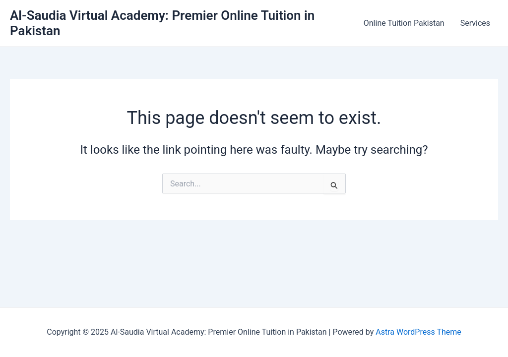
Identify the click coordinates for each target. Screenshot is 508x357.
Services (475, 23)
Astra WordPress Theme (418, 332)
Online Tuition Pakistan (404, 23)
